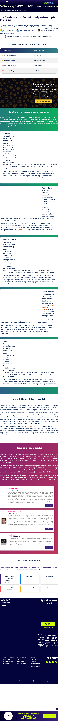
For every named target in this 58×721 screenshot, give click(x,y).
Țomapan (29, 577)
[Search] (13, 7)
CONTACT (33, 663)
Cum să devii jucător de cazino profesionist (9, 580)
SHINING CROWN (6, 661)
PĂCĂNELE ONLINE (21, 661)
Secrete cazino (30, 589)
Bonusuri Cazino (30, 5)
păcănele (11, 125)
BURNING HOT (6, 665)
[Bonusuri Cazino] (26, 5)
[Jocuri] (37, 6)
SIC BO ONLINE (20, 667)
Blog (7, 10)
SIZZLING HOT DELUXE (8, 663)
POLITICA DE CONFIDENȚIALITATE (35, 667)
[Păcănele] (43, 6)
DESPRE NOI (33, 661)
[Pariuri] (50, 6)
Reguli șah (49, 577)
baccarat (19, 231)
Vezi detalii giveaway (48, 627)
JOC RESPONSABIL (35, 670)
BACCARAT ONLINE (21, 668)
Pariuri (53, 6)
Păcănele (47, 6)
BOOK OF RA (5, 667)
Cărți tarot (49, 589)
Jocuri (40, 6)
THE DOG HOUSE (6, 668)
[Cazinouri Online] (15, 5)
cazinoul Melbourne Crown (48, 308)
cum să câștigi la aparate (22, 459)
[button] (57, 709)
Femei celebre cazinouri (10, 590)
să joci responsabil (31, 427)
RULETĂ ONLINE (20, 663)
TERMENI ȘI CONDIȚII (35, 665)
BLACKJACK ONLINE (21, 665)
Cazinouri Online (20, 5)
